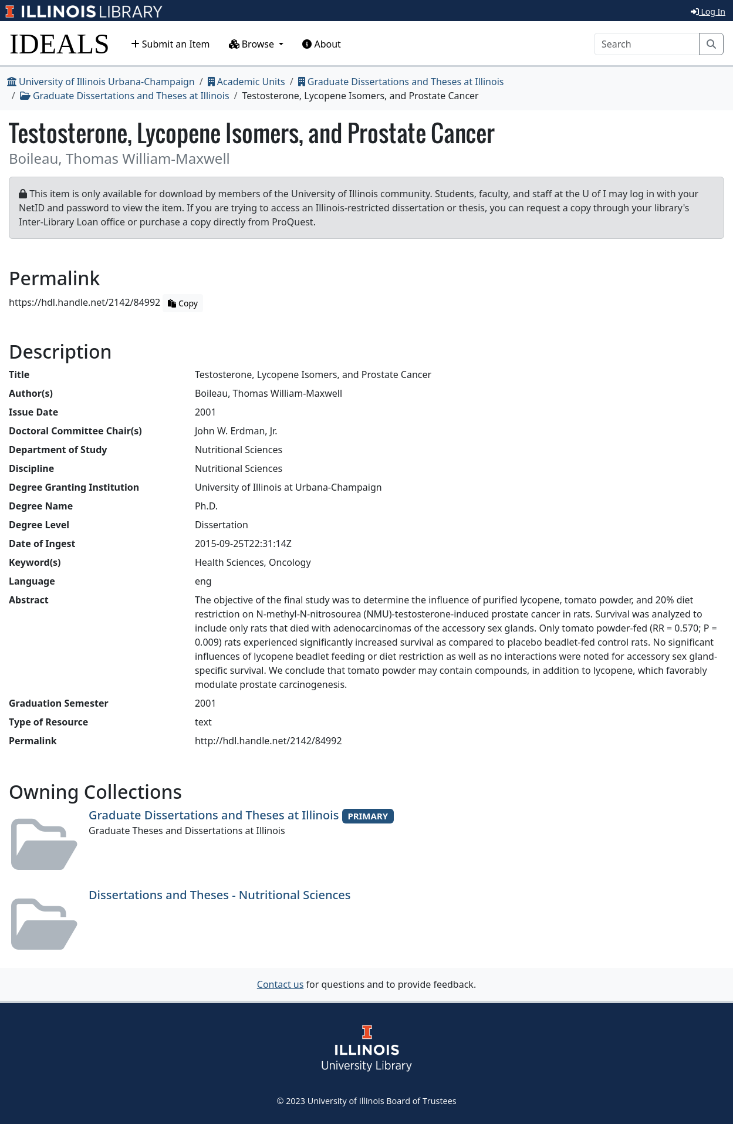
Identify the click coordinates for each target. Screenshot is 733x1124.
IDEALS (59, 43)
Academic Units (246, 81)
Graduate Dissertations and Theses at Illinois (401, 81)
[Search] (647, 44)
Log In (708, 11)
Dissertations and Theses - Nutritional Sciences (220, 895)
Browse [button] (253, 44)
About (321, 44)
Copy (182, 303)
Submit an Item (170, 44)
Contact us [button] (280, 984)
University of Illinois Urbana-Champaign (101, 81)
